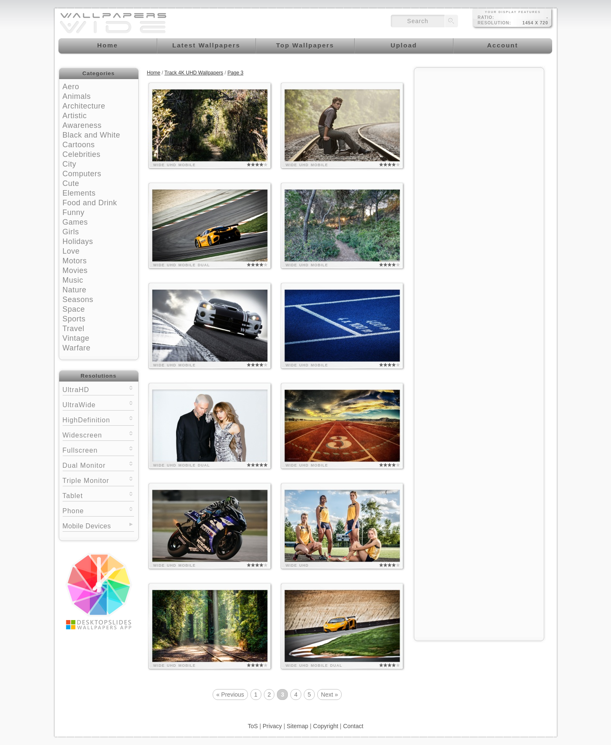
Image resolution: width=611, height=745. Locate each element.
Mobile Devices (87, 526)
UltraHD (98, 388)
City (69, 164)
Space (74, 309)
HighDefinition (98, 419)
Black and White (92, 135)
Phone (98, 510)
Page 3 (235, 73)
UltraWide (98, 404)
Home (154, 73)
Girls (71, 232)
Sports (74, 319)
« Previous (230, 694)
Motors (75, 261)
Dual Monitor (98, 464)
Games (75, 222)
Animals (77, 96)
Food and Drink (90, 203)
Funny (74, 212)
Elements (79, 193)
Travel (73, 328)
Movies (75, 270)
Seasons (78, 299)
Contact (353, 726)
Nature (75, 290)
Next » (329, 694)
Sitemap (297, 726)
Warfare (77, 348)
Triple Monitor (98, 479)
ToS (253, 726)
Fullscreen (98, 449)
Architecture (84, 106)
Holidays (78, 241)
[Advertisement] (479, 125)
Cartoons (79, 145)
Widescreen (98, 434)
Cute (71, 183)
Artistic (75, 115)
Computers (82, 174)
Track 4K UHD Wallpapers (193, 73)
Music (73, 280)
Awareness (82, 125)
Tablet (98, 494)
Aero (71, 86)
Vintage (76, 338)
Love (71, 251)
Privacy (272, 726)
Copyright (325, 726)
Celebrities (82, 154)
